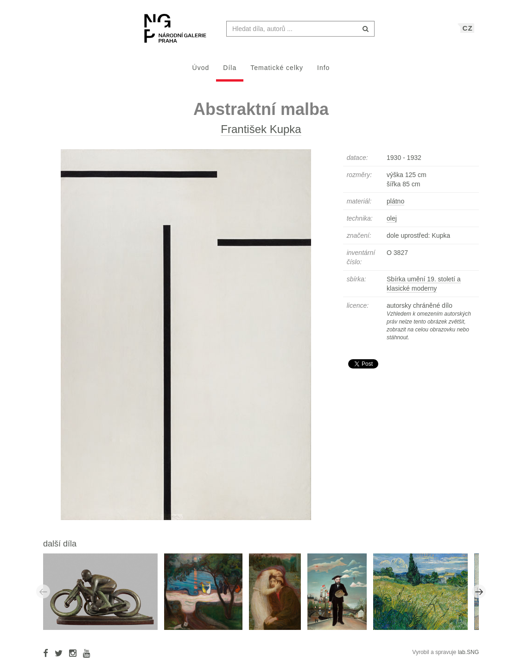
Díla (229, 72)
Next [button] (479, 596)
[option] (103, 595)
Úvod (201, 72)
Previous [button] (43, 596)
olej (392, 223)
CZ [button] (468, 33)
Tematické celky (276, 72)
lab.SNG (468, 657)
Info (323, 72)
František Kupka (261, 133)
